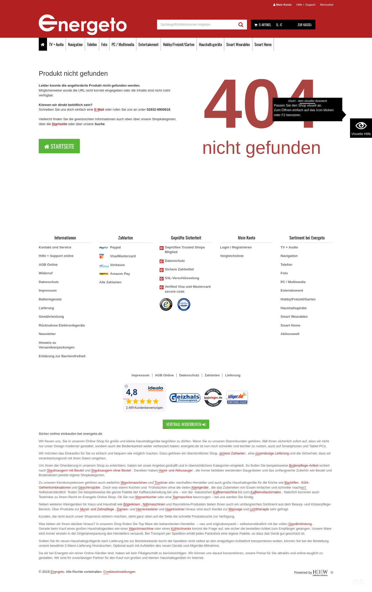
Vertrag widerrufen (186, 424)
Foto (104, 44)
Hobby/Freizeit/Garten (179, 44)
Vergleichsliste (232, 256)
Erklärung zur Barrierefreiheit (62, 356)
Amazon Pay (120, 274)
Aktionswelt (290, 334)
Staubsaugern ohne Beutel (111, 470)
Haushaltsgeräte (210, 44)
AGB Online (48, 265)
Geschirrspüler (89, 487)
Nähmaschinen (154, 504)
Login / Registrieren (236, 247)
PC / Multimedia (123, 44)
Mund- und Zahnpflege (97, 509)
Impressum (48, 290)
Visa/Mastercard (123, 256)
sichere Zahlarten (232, 453)
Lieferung (46, 308)
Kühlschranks (181, 528)
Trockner (161, 482)
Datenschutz (49, 282)
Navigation (75, 44)
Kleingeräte (199, 487)
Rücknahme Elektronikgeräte (62, 325)
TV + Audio (56, 44)
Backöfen (291, 482)
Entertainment (148, 44)
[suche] (196, 24)
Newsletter (47, 334)
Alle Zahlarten (110, 282)
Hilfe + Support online (56, 256)
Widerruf (45, 273)
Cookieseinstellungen (119, 572)
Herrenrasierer (147, 509)
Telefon (92, 44)
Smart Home (263, 44)
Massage (235, 509)
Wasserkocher (146, 497)
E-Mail (99, 109)
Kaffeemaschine (225, 492)
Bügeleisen (131, 504)
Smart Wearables (238, 44)
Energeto (57, 572)
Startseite (59, 124)
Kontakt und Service (55, 247)
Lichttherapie (259, 509)
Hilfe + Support (306, 4)
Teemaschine (182, 497)
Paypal (115, 247)
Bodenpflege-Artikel (303, 465)
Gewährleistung (51, 316)
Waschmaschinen (134, 482)
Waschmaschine (141, 528)
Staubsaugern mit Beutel (65, 470)
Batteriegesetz (50, 299)
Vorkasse (117, 265)
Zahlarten (212, 375)
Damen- (123, 509)
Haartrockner (175, 509)
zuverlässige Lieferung (272, 453)
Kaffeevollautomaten (266, 492)
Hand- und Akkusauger (176, 470)
